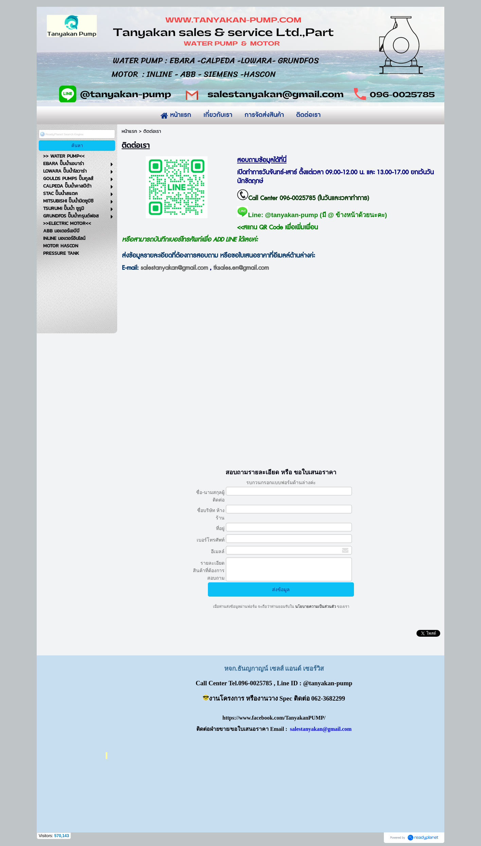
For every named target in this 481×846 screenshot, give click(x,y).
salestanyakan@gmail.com (174, 268)
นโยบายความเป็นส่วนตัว (315, 606)
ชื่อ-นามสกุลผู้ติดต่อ (210, 496)
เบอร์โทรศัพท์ (211, 540)
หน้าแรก (129, 131)
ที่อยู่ (220, 528)
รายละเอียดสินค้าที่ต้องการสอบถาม (209, 570)
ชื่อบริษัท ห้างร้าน (211, 514)
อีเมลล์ (218, 551)
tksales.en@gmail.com (241, 268)
